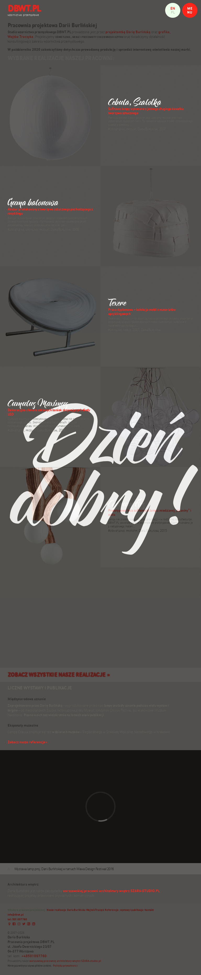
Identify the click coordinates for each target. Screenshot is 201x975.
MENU (189, 10)
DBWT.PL (24, 8)
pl (173, 12)
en (172, 8)
